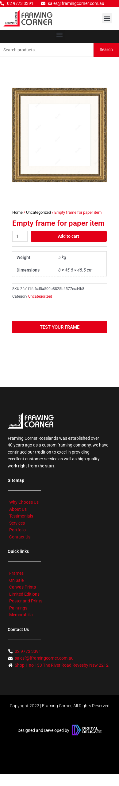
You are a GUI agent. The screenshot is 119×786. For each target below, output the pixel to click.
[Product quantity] (20, 236)
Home (17, 212)
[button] (107, 18)
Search (106, 49)
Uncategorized (38, 212)
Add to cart (68, 236)
